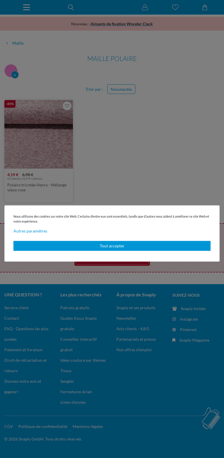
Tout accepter (112, 245)
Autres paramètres (30, 230)
